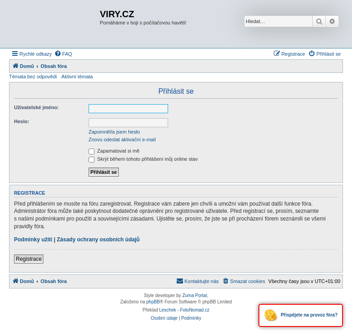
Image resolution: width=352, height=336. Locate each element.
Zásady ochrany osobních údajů (98, 239)
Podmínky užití (33, 239)
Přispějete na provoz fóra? (301, 315)
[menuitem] (63, 53)
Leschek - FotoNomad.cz (184, 309)
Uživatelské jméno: (36, 107)
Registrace (29, 259)
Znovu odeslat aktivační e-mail (122, 139)
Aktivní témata (77, 76)
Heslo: (21, 121)
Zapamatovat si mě (114, 151)
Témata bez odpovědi (33, 76)
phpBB (153, 301)
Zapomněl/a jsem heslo (114, 131)
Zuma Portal (194, 295)
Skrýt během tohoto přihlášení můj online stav (143, 159)
